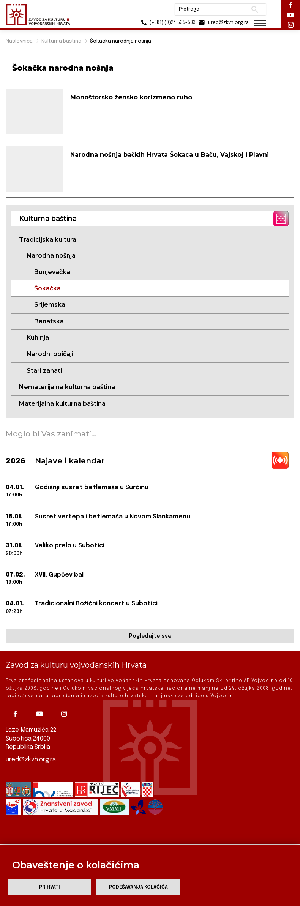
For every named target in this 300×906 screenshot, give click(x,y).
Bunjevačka (52, 272)
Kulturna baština (61, 41)
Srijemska (49, 304)
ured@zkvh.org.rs (31, 759)
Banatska (49, 321)
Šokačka (47, 288)
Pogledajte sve (150, 636)
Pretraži (255, 9)
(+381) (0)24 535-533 (167, 22)
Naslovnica (19, 41)
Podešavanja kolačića (138, 887)
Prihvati (49, 887)
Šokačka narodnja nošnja (120, 41)
